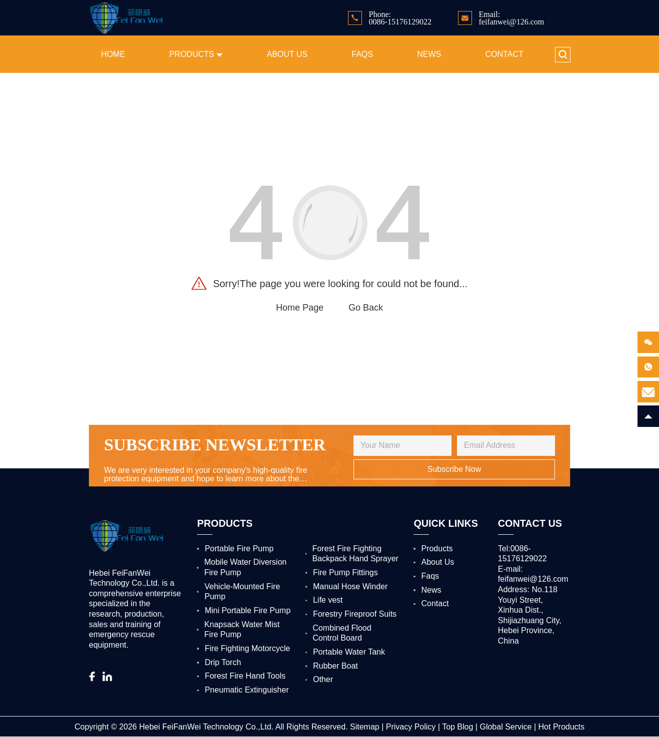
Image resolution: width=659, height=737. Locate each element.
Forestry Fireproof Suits (354, 614)
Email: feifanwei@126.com (511, 17)
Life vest (328, 600)
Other (323, 679)
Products (195, 54)
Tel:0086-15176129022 (522, 553)
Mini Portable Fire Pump (247, 610)
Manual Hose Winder (350, 586)
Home (113, 54)
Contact (505, 54)
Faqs (362, 54)
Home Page (300, 308)
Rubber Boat (335, 666)
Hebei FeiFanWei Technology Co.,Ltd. (206, 727)
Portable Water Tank (349, 652)
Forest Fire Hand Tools (245, 676)
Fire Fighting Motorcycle (247, 648)
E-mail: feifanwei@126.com (533, 574)
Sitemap (365, 727)
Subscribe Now (455, 469)
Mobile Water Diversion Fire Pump (245, 567)
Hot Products (561, 727)
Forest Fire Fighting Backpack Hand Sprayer (355, 553)
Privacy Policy (411, 727)
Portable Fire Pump (239, 548)
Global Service (506, 727)
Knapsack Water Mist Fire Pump (242, 629)
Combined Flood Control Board (341, 633)
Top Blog (457, 727)
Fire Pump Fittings (345, 572)
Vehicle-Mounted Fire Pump (242, 591)
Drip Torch (222, 662)
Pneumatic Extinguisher (246, 690)
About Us (287, 54)
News (429, 54)
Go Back (365, 308)
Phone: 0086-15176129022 (400, 17)
